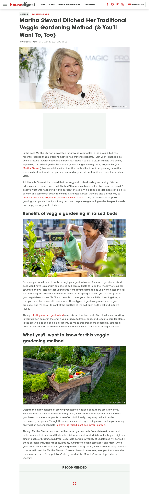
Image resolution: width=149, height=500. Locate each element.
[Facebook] (107, 5)
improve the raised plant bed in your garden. (81, 425)
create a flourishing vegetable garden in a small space (53, 197)
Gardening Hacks (40, 14)
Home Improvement (70, 4)
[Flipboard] (117, 5)
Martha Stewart (31, 168)
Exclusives (48, 4)
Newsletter (136, 4)
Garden (90, 4)
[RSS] (122, 5)
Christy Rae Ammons (31, 41)
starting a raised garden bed (48, 315)
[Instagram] (112, 5)
